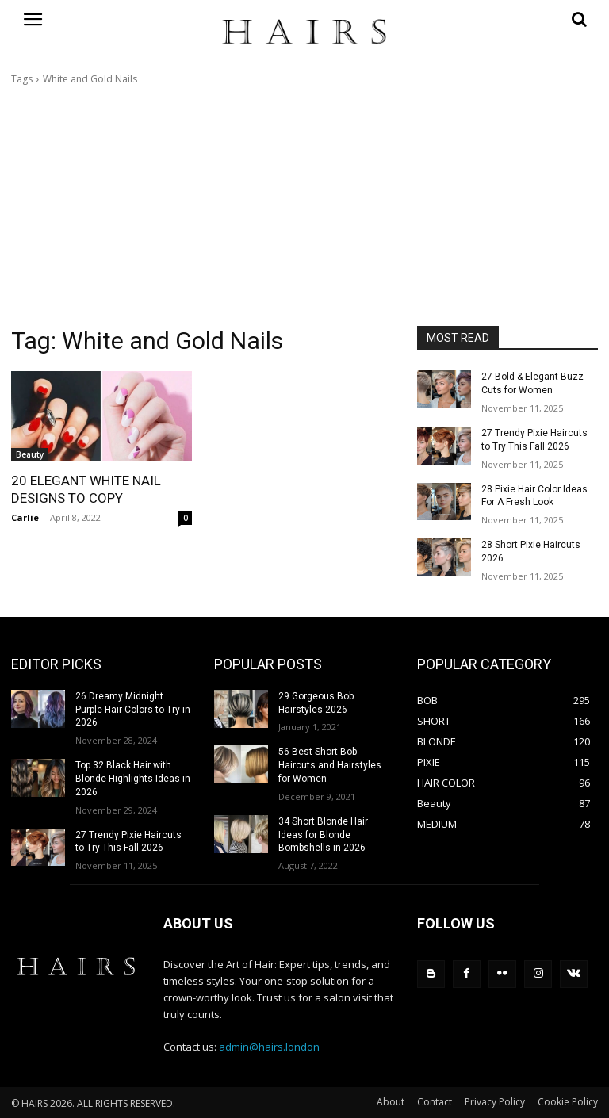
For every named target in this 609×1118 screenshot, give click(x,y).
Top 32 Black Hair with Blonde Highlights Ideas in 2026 (132, 779)
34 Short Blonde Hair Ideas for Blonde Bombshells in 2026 (323, 835)
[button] (507, 19)
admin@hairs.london (269, 1047)
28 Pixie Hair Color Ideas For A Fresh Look (534, 496)
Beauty (30, 454)
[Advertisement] (304, 206)
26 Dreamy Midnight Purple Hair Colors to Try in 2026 (132, 710)
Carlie (25, 517)
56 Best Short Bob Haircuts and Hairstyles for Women (329, 765)
